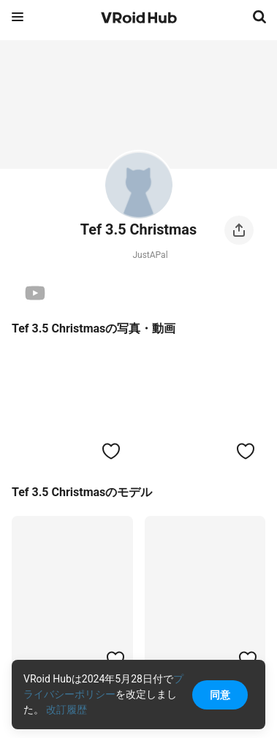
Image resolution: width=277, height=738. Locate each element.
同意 (220, 695)
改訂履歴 (66, 709)
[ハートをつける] (111, 451)
